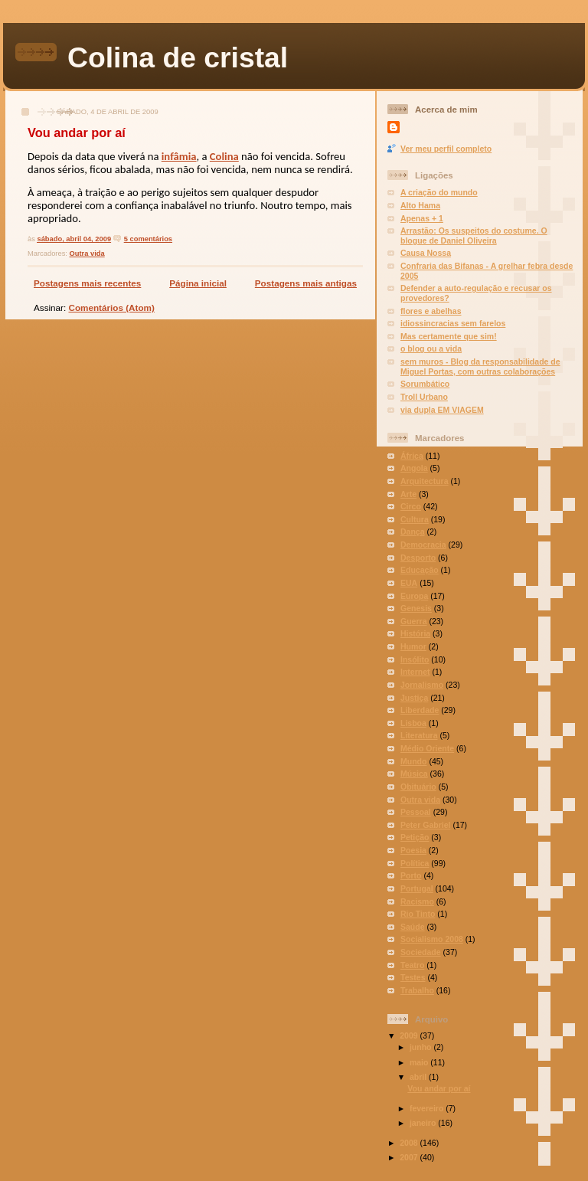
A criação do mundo (439, 192)
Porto (410, 875)
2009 (410, 1035)
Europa (414, 595)
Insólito (414, 659)
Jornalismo (421, 684)
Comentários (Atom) (111, 307)
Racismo (417, 901)
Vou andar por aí (77, 132)
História (415, 633)
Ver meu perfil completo (446, 148)
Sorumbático (424, 383)
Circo (410, 506)
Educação (419, 569)
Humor (413, 646)
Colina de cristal (177, 57)
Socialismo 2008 (431, 939)
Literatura (419, 735)
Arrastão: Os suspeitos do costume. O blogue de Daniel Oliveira (473, 235)
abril (419, 1076)
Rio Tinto (417, 913)
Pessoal (415, 811)
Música (414, 773)
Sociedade (420, 952)
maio (420, 1062)
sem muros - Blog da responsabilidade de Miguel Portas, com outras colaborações (480, 366)
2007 (410, 1157)
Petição (414, 837)
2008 (410, 1142)
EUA (408, 582)
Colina (224, 156)
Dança (412, 531)
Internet (415, 671)
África (411, 455)
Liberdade (419, 710)
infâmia (179, 156)
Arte (408, 494)
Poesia (413, 850)
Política (414, 863)
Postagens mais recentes (87, 283)
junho (422, 1047)
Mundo (413, 761)
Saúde (412, 926)
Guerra (413, 621)
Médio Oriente (427, 748)
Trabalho (417, 990)
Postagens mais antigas (306, 283)
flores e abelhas (431, 311)
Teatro (412, 965)
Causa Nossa (425, 252)
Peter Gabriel (425, 824)
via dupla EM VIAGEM (442, 409)
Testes (413, 977)
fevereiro (428, 1108)
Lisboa (413, 723)
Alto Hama (420, 205)
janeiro (424, 1122)
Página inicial (198, 283)
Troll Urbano (424, 396)
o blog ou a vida (431, 348)
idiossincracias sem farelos (452, 323)
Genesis (416, 608)
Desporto (418, 557)
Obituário (418, 786)
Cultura (414, 519)
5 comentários (148, 239)
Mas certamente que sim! (448, 336)
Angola (414, 468)
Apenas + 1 (421, 218)
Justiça (414, 697)
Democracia (423, 544)
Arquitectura (424, 481)
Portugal (416, 888)
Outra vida (87, 253)
